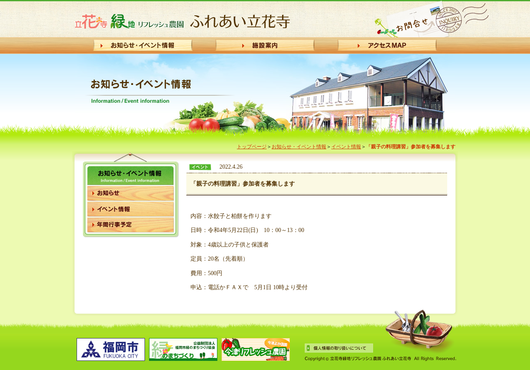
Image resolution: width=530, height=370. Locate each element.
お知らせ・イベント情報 (299, 147)
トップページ (252, 147)
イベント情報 (346, 147)
